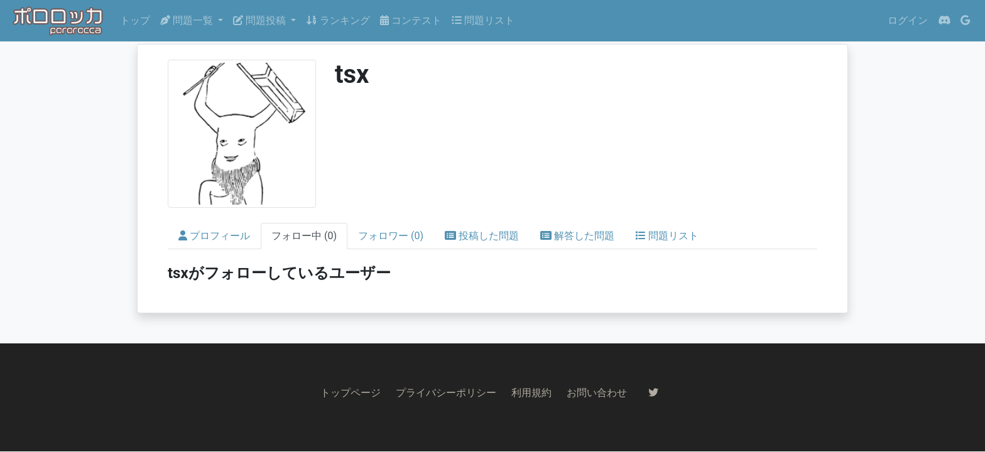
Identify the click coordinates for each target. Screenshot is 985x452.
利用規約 (531, 393)
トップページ (350, 393)
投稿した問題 (482, 236)
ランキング (338, 20)
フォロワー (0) (390, 236)
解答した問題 (577, 236)
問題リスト (483, 20)
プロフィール (214, 236)
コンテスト (411, 20)
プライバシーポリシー (446, 393)
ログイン (908, 20)
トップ (135, 20)
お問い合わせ (597, 393)
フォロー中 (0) (304, 236)
